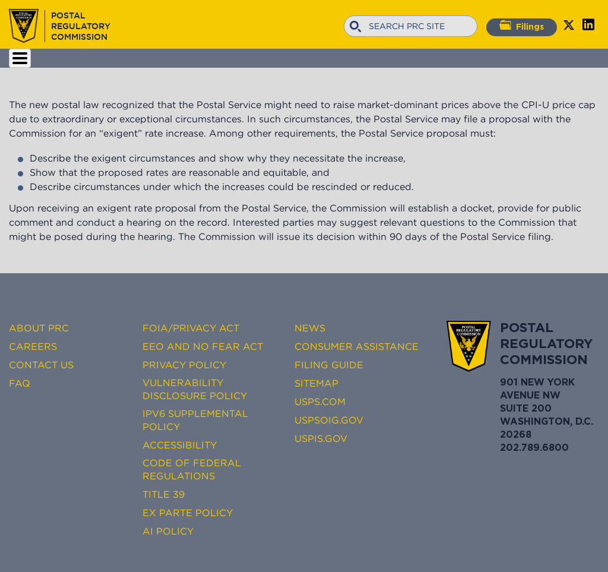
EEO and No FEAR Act (202, 346)
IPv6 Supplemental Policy (195, 420)
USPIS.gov (320, 438)
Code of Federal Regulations (191, 469)
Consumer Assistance (356, 346)
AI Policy (168, 531)
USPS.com (320, 401)
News (309, 328)
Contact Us (41, 364)
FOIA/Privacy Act (190, 328)
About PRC (39, 328)
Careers (33, 346)
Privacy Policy (184, 364)
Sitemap (316, 383)
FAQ (19, 383)
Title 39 (163, 494)
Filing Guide (328, 364)
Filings (521, 25)
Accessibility (179, 445)
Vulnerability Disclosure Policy (194, 389)
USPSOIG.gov (328, 420)
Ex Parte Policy (187, 512)
